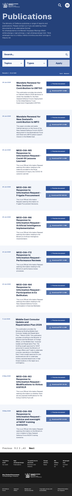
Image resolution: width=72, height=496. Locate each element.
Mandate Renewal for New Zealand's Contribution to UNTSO (29, 85)
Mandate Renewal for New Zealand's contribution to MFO (28, 119)
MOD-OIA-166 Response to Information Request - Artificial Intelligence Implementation (28, 222)
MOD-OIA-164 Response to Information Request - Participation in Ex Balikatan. (28, 290)
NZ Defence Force (5, 489)
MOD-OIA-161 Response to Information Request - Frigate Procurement (28, 191)
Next (31, 448)
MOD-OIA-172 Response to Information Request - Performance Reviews (28, 256)
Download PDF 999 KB (59, 195)
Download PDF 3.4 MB (59, 158)
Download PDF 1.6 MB (59, 260)
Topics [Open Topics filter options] (8, 63)
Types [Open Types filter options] (30, 63)
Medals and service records (29, 489)
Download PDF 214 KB (59, 419)
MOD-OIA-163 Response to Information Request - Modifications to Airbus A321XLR (29, 381)
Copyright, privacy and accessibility (45, 489)
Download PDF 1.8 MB (59, 90)
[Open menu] (67, 5)
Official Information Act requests (63, 489)
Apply (59, 63)
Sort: (61, 73)
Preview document (58, 84)
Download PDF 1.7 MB (59, 225)
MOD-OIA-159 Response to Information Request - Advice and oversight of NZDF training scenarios (28, 418)
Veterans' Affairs (16, 489)
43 (24, 448)
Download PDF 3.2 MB (59, 292)
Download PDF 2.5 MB (59, 124)
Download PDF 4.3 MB (59, 327)
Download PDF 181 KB (59, 384)
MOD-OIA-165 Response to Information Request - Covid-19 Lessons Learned (28, 155)
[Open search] (59, 5)
